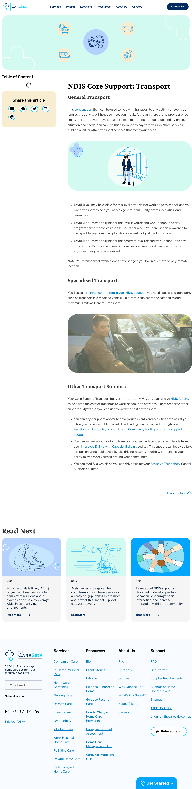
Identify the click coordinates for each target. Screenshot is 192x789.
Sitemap (157, 699)
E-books (92, 678)
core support (83, 109)
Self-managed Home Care (64, 769)
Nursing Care (63, 695)
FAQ (154, 661)
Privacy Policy (15, 722)
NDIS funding (180, 398)
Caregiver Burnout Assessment (99, 731)
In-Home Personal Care (66, 672)
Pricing (123, 661)
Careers (124, 712)
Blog (89, 661)
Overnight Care (64, 721)
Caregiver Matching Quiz (100, 757)
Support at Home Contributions (163, 689)
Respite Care (63, 704)
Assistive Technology (165, 464)
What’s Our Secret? (132, 695)
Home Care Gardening (62, 685)
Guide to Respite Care (97, 701)
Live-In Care (62, 712)
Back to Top (176, 493)
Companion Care (66, 661)
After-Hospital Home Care (64, 740)
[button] (178, 6)
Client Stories (95, 670)
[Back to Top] (189, 493)
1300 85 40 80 (161, 708)
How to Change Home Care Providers (97, 717)
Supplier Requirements (167, 678)
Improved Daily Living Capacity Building (109, 446)
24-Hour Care (63, 729)
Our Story (125, 670)
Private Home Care (67, 759)
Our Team (125, 678)
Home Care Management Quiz (99, 744)
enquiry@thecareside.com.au (169, 716)
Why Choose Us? (130, 687)
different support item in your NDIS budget (114, 292)
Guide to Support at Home (100, 689)
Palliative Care (64, 750)
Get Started (159, 670)
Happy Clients (128, 703)
